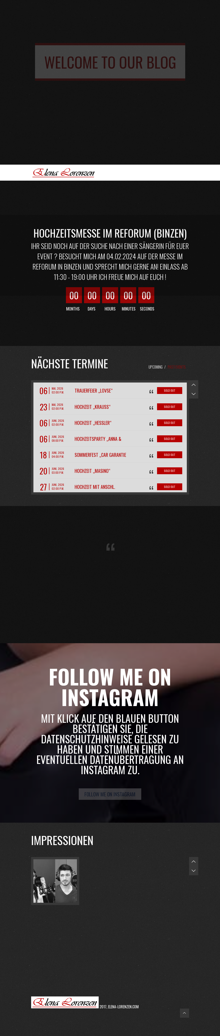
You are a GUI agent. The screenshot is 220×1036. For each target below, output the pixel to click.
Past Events (177, 367)
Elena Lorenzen (65, 172)
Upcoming (156, 367)
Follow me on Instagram (110, 794)
